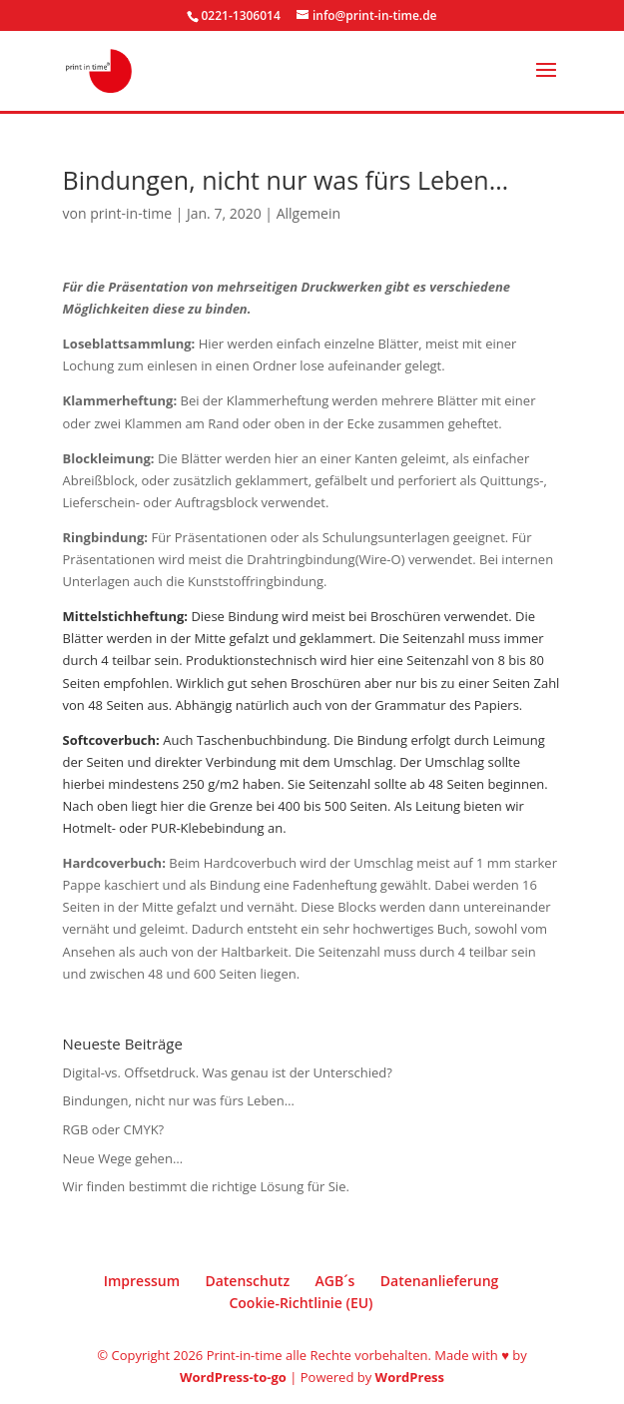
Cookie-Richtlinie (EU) (300, 1302)
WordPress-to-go (233, 1377)
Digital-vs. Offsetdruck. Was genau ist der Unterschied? (227, 1072)
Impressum (142, 1280)
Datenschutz (247, 1280)
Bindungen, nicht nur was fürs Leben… (179, 1100)
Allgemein (308, 213)
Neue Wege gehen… (123, 1158)
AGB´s (334, 1280)
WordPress (409, 1377)
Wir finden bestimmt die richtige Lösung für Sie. (206, 1186)
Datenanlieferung (439, 1280)
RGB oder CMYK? (114, 1129)
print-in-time (131, 213)
